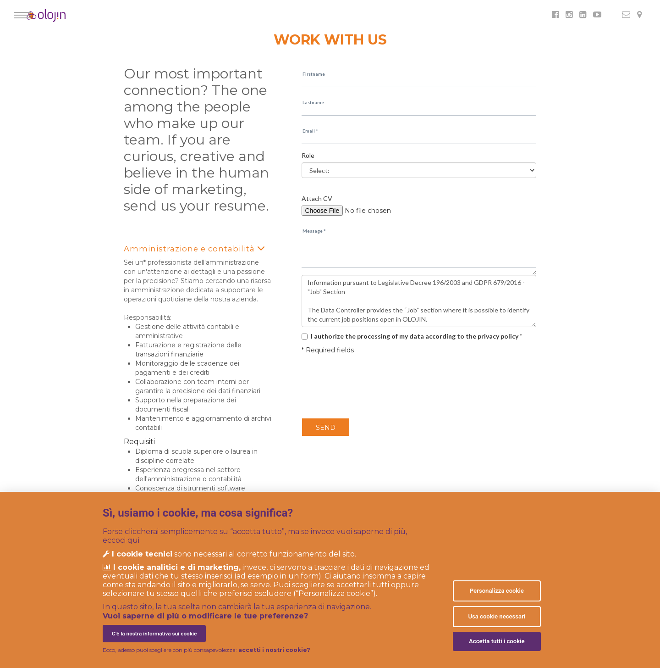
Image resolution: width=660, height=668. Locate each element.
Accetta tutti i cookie (497, 641)
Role (308, 155)
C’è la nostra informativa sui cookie (154, 633)
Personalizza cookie (497, 590)
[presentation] (355, 387)
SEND (326, 427)
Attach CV (317, 198)
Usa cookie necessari (496, 616)
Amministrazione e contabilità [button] (189, 248)
